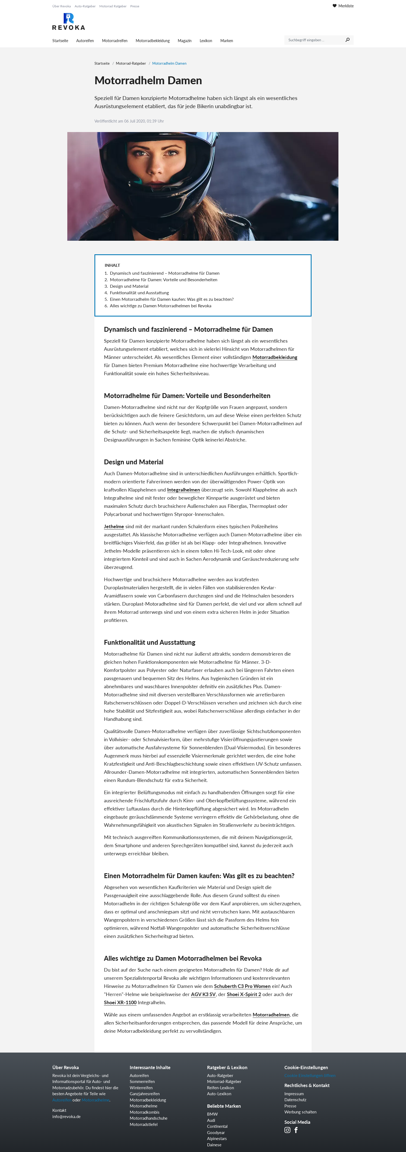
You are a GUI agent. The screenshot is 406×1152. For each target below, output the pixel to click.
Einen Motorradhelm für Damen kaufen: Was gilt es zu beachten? (172, 299)
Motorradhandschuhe (148, 1118)
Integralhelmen (183, 490)
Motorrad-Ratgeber (131, 63)
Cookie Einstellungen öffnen (309, 1075)
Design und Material (129, 286)
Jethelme (114, 526)
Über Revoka (61, 6)
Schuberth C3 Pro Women (242, 986)
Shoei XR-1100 (120, 1002)
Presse (134, 6)
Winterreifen (141, 1087)
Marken (226, 40)
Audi (211, 1120)
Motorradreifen (115, 40)
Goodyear (216, 1132)
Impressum (294, 1093)
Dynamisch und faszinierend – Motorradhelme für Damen (165, 273)
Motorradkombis (145, 1112)
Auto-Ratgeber (85, 6)
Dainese (214, 1144)
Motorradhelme (95, 1099)
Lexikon (206, 40)
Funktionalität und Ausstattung (139, 292)
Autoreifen (85, 40)
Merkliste (343, 6)
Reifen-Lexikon (220, 1087)
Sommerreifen (142, 1081)
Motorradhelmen (271, 1015)
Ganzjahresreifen (145, 1093)
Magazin (185, 40)
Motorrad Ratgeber (112, 6)
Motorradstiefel (144, 1124)
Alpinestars (217, 1138)
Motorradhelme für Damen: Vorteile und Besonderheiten (163, 279)
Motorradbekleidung (153, 40)
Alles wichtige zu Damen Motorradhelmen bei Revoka (160, 305)
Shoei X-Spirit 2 (244, 994)
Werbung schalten (300, 1111)
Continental (217, 1126)
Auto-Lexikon (219, 1093)
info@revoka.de (66, 1116)
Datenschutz (295, 1099)
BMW (212, 1114)
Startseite (60, 40)
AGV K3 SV (203, 994)
